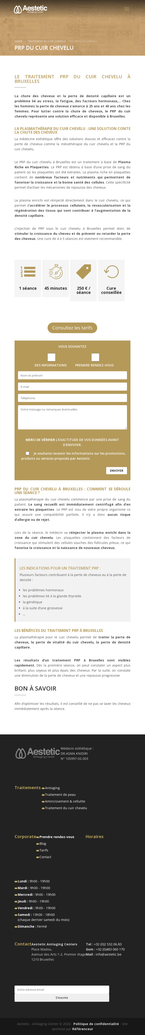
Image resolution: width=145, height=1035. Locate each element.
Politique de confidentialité (96, 1024)
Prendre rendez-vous (56, 837)
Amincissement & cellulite (65, 801)
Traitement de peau (60, 794)
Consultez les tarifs (72, 328)
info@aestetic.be (108, 954)
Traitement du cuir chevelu (47, 41)
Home (18, 41)
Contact (45, 857)
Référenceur (82, 1029)
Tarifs (43, 850)
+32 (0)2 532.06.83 (108, 944)
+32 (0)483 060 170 (110, 949)
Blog (42, 843)
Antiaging (52, 788)
